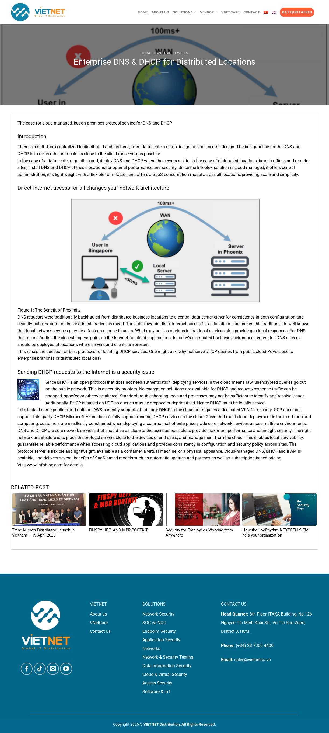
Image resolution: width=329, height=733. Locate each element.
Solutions (184, 12)
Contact (251, 12)
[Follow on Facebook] (27, 669)
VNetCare (230, 12)
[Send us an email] (53, 669)
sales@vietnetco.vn (252, 659)
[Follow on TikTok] (40, 669)
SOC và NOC (154, 622)
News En (180, 53)
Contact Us (100, 631)
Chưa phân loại (155, 53)
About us (160, 12)
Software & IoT (156, 691)
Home (143, 12)
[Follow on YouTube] (66, 669)
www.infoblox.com (44, 465)
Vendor (209, 12)
